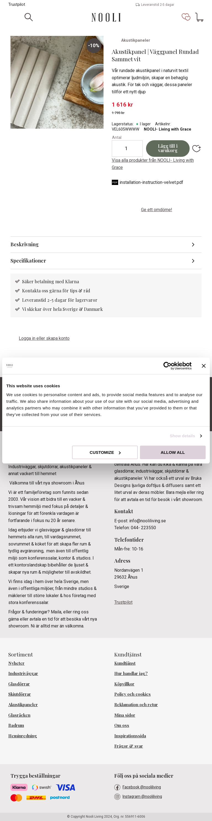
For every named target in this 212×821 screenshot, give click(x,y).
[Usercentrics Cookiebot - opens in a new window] (167, 366)
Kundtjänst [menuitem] (125, 663)
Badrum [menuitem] (16, 725)
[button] (186, 17)
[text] (157, 104)
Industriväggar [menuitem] (23, 673)
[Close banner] (204, 366)
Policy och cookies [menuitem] (132, 694)
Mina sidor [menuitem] (124, 715)
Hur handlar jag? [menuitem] (131, 673)
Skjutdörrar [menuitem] (19, 694)
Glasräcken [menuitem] (19, 715)
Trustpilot (16, 4)
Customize (105, 452)
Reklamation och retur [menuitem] (136, 704)
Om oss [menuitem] (121, 725)
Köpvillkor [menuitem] (124, 684)
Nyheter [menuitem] (16, 663)
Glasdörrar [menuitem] (19, 684)
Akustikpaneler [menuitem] (23, 704)
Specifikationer (28, 260)
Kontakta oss (35, 290)
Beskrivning (24, 244)
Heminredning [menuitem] (22, 735)
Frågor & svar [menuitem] (128, 746)
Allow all (173, 452)
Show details (182, 435)
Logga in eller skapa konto (44, 338)
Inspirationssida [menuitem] (130, 735)
